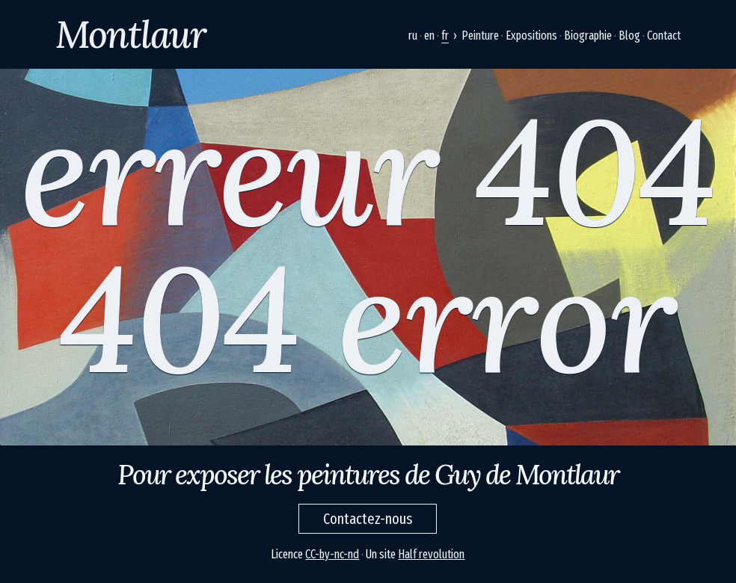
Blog (629, 35)
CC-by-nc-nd (332, 554)
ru (412, 35)
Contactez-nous (367, 519)
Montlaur (130, 34)
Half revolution (431, 554)
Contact (664, 35)
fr (445, 35)
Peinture (480, 35)
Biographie (588, 35)
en (429, 35)
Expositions (531, 35)
